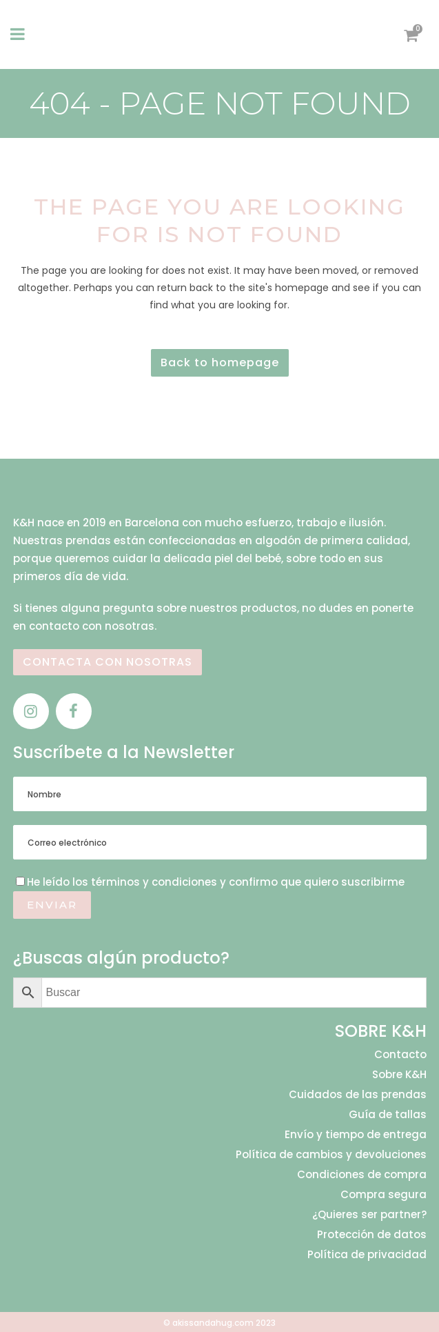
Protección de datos (372, 1235)
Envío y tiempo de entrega (356, 1135)
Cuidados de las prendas (358, 1095)
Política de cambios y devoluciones (331, 1155)
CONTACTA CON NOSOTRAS (107, 662)
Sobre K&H (399, 1075)
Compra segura (383, 1195)
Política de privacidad (367, 1255)
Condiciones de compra (362, 1175)
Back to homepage (220, 362)
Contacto (400, 1055)
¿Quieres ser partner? (369, 1215)
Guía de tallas (388, 1115)
